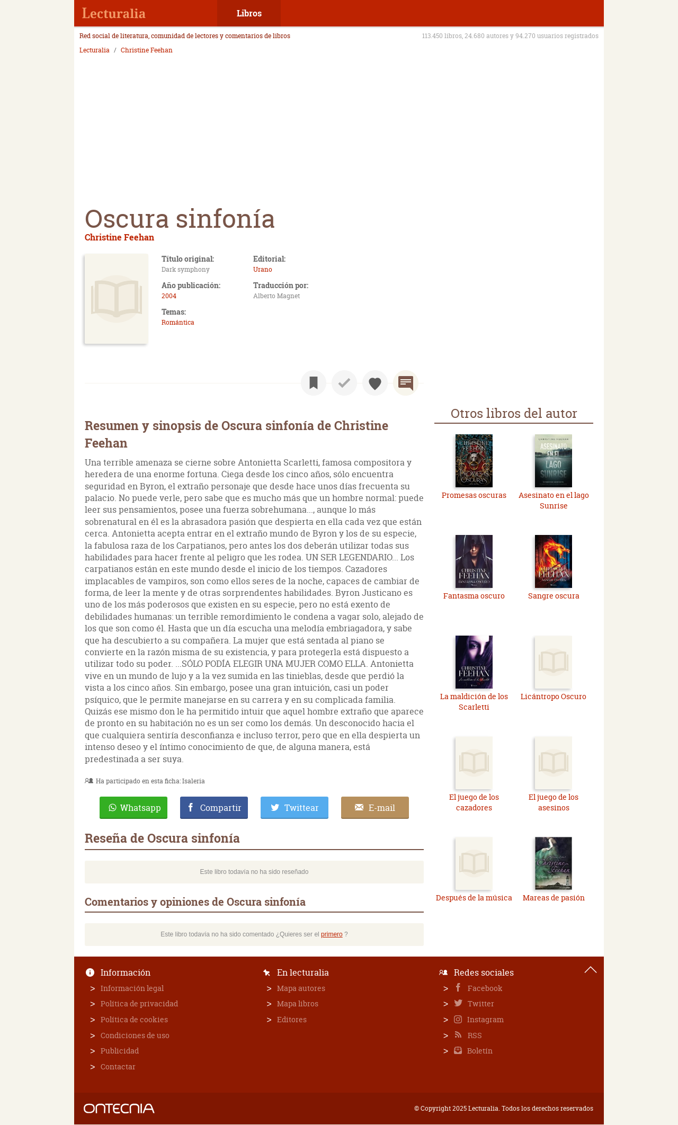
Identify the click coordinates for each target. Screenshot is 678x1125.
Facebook (484, 988)
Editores (292, 1019)
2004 (169, 295)
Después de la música (474, 897)
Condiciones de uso (135, 1035)
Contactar (118, 1066)
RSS (474, 1035)
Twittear (301, 808)
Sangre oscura (553, 596)
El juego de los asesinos (553, 802)
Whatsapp (140, 808)
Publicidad (120, 1051)
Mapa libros (297, 1003)
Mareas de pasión (554, 897)
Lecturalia (94, 50)
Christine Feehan (147, 50)
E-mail (382, 808)
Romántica (178, 322)
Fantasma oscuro (474, 596)
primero (332, 934)
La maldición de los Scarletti (474, 701)
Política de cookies (134, 1019)
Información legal (132, 988)
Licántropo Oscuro (553, 696)
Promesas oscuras (474, 495)
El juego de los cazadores (474, 802)
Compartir (221, 808)
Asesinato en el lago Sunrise (554, 500)
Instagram (485, 1019)
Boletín (479, 1051)
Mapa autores (301, 988)
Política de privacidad (139, 1003)
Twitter (480, 1003)
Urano (262, 269)
